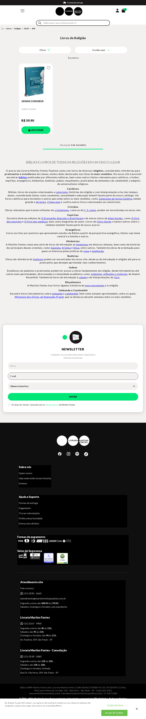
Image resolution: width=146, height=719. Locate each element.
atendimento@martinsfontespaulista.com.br (40, 598)
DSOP (26, 28)
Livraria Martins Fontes (35, 617)
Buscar (39, 23)
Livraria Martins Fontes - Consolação (43, 650)
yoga (86, 251)
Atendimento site (31, 582)
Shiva (76, 247)
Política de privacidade (30, 518)
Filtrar (43, 50)
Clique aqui (53, 202)
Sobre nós (25, 467)
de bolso (41, 202)
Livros (8, 28)
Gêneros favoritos (19, 386)
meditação (98, 251)
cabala (83, 277)
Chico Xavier (104, 221)
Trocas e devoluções (29, 513)
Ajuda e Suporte (29, 496)
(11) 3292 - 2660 (32, 593)
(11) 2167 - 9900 (32, 623)
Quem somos (25, 473)
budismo (38, 259)
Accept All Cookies (114, 714)
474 (33, 28)
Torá (116, 277)
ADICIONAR (35, 130)
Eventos (23, 483)
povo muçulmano (95, 285)
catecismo (62, 192)
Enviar (73, 396)
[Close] (137, 710)
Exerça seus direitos (29, 523)
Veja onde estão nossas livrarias (35, 478)
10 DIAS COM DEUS (32, 101)
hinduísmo (82, 244)
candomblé (71, 293)
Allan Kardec (115, 218)
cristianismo (62, 210)
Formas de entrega (28, 502)
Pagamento (25, 508)
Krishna (66, 247)
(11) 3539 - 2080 (32, 656)
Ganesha (56, 247)
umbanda (57, 293)
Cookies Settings (115, 707)
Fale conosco (27, 588)
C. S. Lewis (90, 210)
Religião (17, 28)
